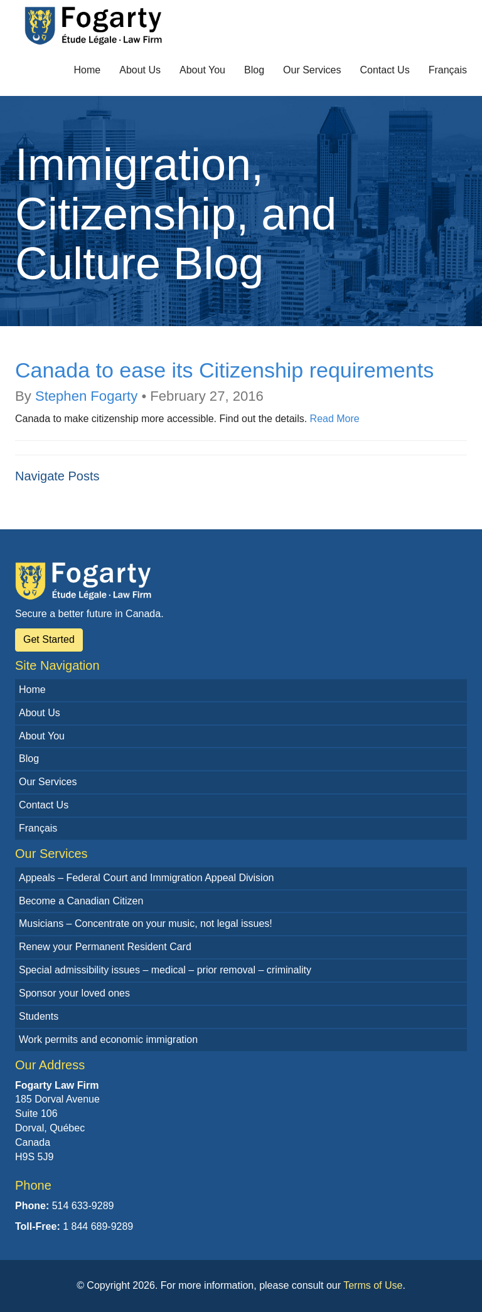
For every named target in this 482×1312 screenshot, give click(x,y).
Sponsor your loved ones (74, 993)
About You (202, 70)
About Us (140, 70)
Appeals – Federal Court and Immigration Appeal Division (146, 877)
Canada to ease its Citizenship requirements (224, 370)
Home (87, 70)
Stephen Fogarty (86, 396)
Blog (254, 70)
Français (448, 70)
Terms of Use (372, 1285)
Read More (335, 418)
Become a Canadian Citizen (81, 901)
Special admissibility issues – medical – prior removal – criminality (165, 970)
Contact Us (385, 70)
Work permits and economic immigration (108, 1039)
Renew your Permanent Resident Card (105, 946)
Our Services (312, 70)
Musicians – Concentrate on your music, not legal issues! (145, 923)
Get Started (49, 639)
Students (38, 1016)
